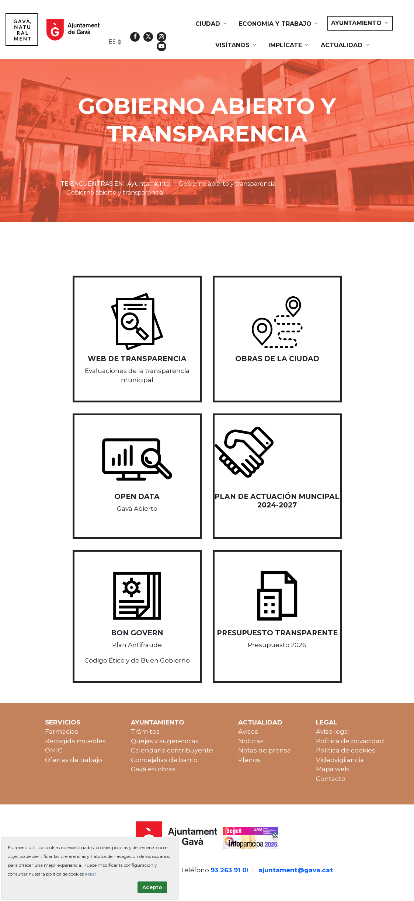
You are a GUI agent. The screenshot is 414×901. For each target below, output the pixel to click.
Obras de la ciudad (277, 359)
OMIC (53, 750)
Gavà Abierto (137, 508)
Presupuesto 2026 (277, 645)
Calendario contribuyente (172, 750)
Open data (137, 496)
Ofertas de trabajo (73, 760)
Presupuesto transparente (277, 633)
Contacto (330, 778)
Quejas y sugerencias (165, 741)
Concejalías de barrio (164, 760)
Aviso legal (333, 731)
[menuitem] (211, 24)
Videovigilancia (340, 760)
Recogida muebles (75, 741)
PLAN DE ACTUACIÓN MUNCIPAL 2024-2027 (277, 500)
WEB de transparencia (137, 359)
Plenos (249, 760)
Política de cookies (345, 750)
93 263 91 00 (231, 870)
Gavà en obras (153, 769)
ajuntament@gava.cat (295, 870)
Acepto (152, 887)
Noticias (251, 741)
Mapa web (332, 769)
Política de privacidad (350, 741)
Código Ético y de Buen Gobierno (137, 660)
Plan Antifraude (137, 645)
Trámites (145, 731)
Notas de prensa (264, 750)
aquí (90, 874)
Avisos (248, 731)
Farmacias (61, 731)
